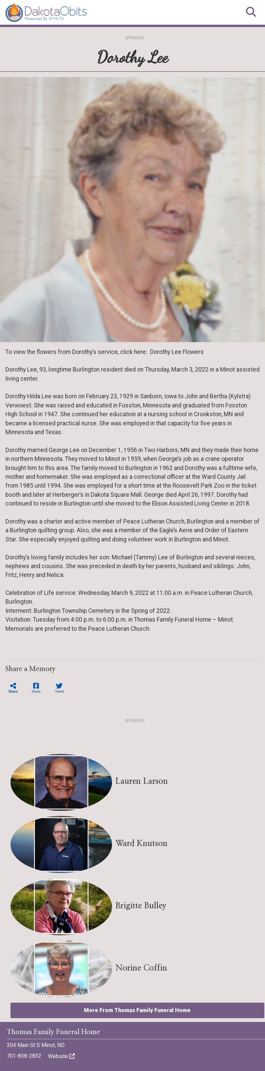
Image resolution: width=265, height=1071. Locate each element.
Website (61, 1056)
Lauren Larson (141, 781)
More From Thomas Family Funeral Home (137, 1010)
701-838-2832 (24, 1056)
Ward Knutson (141, 844)
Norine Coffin (141, 968)
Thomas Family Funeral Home (53, 1032)
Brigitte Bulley (141, 906)
